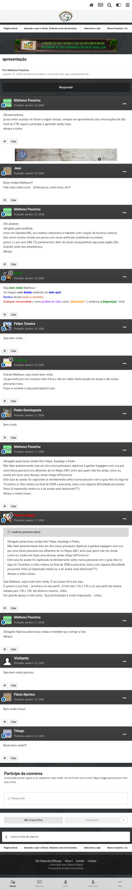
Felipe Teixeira (24, 324)
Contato (80, 861)
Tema (69, 861)
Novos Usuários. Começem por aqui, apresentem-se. (58, 74)
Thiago (19, 731)
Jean (17, 168)
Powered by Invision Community (66, 868)
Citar (13, 141)
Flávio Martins (24, 694)
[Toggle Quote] (9, 532)
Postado (29, 105)
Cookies (92, 861)
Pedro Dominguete (27, 410)
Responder (66, 87)
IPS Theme (42, 861)
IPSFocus (56, 861)
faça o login (100, 777)
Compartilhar (33, 820)
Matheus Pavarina (18, 70)
